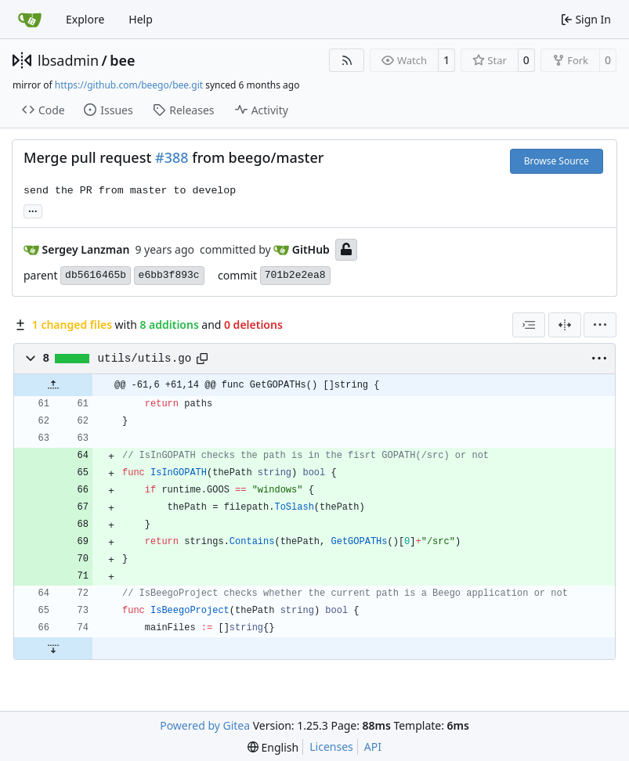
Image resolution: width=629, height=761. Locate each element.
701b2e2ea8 (295, 275)
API (372, 746)
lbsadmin (68, 60)
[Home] (30, 19)
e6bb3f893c (169, 275)
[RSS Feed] (347, 60)
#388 (172, 157)
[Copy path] (202, 359)
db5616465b (95, 275)
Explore (85, 19)
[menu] (600, 324)
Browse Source (556, 161)
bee (122, 60)
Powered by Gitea (205, 725)
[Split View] (564, 324)
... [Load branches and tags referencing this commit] (33, 209)
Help (140, 19)
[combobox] (528, 324)
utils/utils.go (145, 358)
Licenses (331, 746)
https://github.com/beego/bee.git (129, 85)
